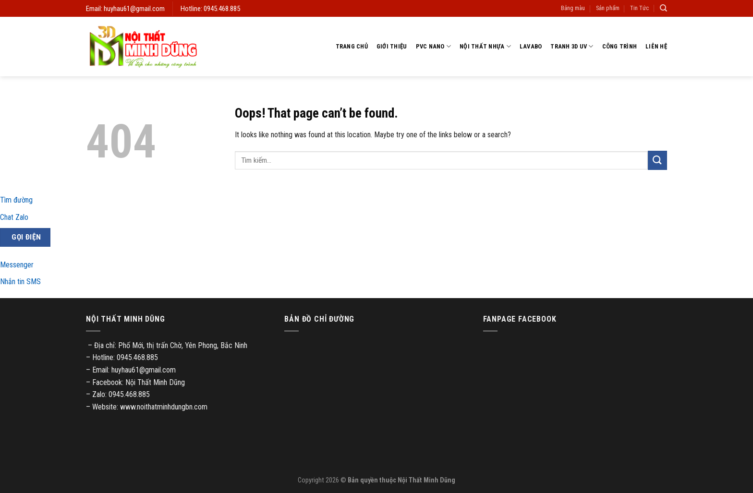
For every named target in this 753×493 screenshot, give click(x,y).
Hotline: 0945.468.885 (210, 8)
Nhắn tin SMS (20, 281)
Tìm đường (16, 199)
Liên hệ (656, 46)
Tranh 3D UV (571, 46)
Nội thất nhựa (485, 46)
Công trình (619, 46)
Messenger (17, 264)
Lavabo (531, 46)
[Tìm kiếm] (663, 8)
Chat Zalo (14, 217)
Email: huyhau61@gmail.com (125, 8)
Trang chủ (352, 46)
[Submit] (657, 160)
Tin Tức (639, 8)
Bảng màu (573, 8)
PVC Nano (433, 46)
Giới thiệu (391, 46)
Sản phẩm (607, 8)
